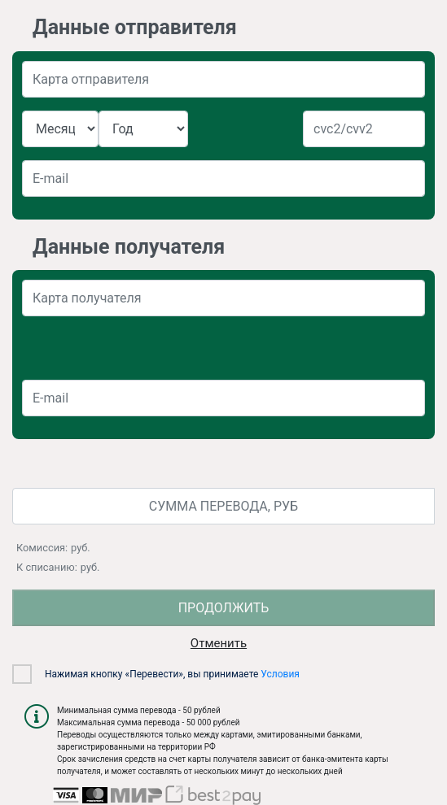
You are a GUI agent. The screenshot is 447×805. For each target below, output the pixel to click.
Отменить (219, 643)
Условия (280, 674)
